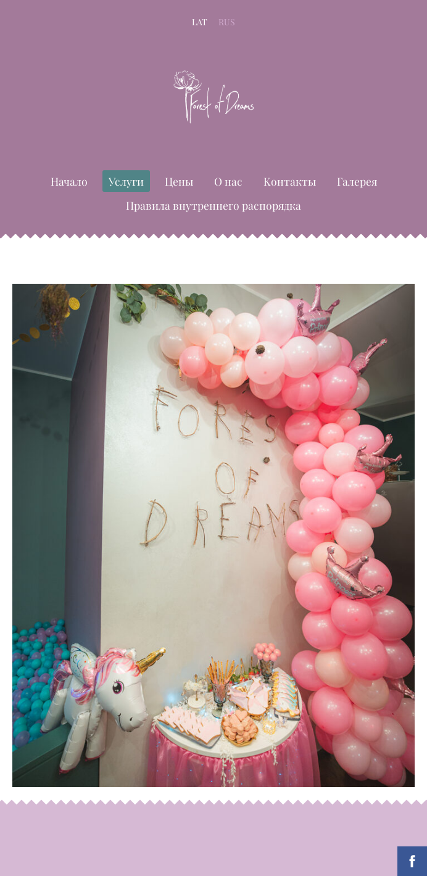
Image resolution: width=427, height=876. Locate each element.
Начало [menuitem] (69, 181)
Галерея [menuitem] (357, 181)
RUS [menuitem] (226, 22)
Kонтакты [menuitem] (289, 181)
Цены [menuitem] (179, 181)
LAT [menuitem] (199, 22)
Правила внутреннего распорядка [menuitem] (213, 205)
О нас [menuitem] (228, 181)
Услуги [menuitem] (126, 181)
